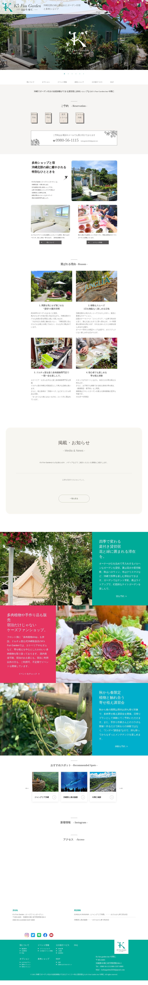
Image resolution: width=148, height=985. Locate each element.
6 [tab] (83, 73)
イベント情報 (62, 82)
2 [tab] (68, 73)
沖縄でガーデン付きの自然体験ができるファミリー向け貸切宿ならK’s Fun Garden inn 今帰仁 (70, 979)
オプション (46, 82)
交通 (59, 967)
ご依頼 (60, 955)
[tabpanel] (74, 35)
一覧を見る (74, 503)
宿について (30, 82)
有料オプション (26, 971)
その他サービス (97, 82)
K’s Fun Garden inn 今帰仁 (22, 7)
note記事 (60, 953)
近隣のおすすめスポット (65, 969)
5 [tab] (80, 73)
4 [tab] (76, 73)
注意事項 (24, 955)
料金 (23, 957)
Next (121, 792)
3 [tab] (72, 73)
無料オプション (26, 969)
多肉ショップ (79, 82)
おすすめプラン (26, 967)
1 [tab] (64, 73)
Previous (27, 792)
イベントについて (45, 953)
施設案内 (24, 953)
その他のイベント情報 (46, 955)
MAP (112, 82)
